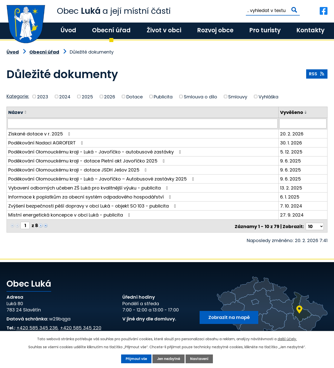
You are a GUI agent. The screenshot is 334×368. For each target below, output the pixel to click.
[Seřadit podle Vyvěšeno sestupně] (306, 113)
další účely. (287, 338)
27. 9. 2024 (292, 215)
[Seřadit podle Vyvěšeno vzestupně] (306, 111)
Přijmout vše (135, 358)
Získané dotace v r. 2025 (40, 133)
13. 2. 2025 (291, 188)
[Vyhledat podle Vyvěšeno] (303, 123)
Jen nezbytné (169, 358)
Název (15, 112)
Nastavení (200, 358)
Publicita (163, 96)
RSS (317, 74)
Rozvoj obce (215, 30)
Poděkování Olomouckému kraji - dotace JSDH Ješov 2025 (78, 169)
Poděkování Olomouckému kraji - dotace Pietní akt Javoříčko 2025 (87, 160)
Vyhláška (268, 96)
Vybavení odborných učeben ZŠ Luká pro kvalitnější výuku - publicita (89, 188)
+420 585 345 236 (37, 326)
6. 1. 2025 (290, 197)
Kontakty (310, 30)
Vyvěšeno (291, 112)
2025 (87, 96)
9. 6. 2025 (290, 160)
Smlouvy (237, 96)
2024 (64, 96)
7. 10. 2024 (291, 206)
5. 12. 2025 (291, 151)
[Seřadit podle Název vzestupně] (26, 111)
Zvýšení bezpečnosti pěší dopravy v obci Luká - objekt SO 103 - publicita (93, 206)
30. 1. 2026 (291, 142)
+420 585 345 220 (80, 326)
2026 (109, 96)
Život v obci (164, 30)
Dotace (134, 96)
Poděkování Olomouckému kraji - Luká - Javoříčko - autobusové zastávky (95, 151)
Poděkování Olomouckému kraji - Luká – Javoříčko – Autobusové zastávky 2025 (102, 178)
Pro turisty (265, 30)
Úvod (68, 30)
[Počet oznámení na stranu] (315, 225)
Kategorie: (18, 96)
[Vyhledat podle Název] (143, 123)
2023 (42, 96)
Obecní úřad (111, 30)
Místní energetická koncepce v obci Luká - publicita (70, 215)
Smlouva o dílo (200, 96)
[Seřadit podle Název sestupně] (26, 113)
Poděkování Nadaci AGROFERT (46, 142)
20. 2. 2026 (292, 133)
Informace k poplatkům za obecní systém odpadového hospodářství (90, 197)
